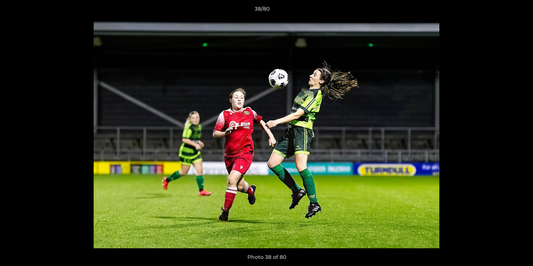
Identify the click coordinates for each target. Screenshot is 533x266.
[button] (501, 10)
